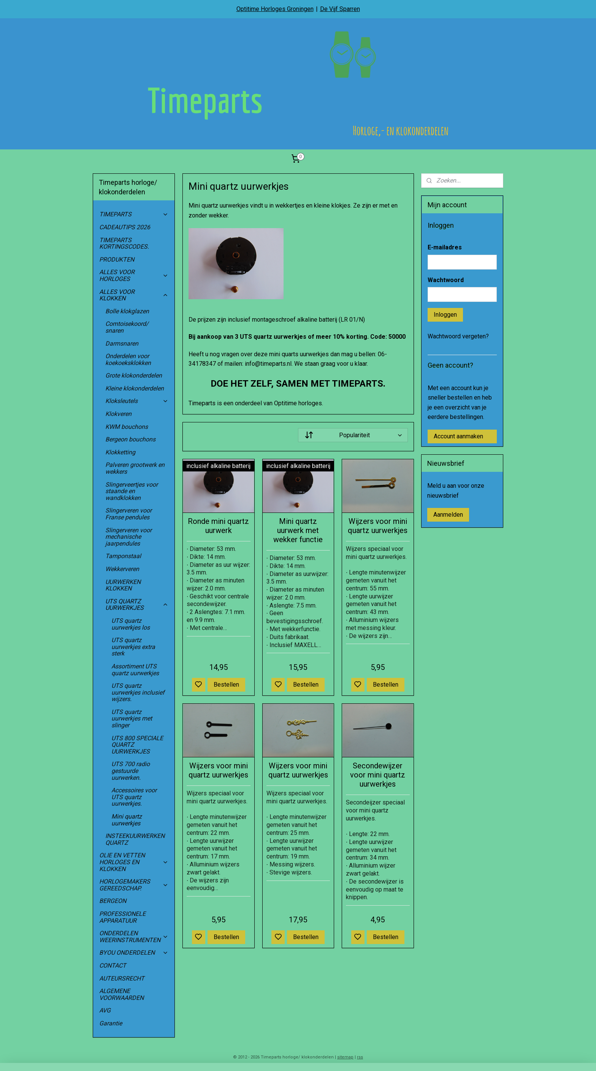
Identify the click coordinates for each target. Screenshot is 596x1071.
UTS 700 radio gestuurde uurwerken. (130, 770)
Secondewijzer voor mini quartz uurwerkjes (377, 775)
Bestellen (226, 684)
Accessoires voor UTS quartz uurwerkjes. (134, 797)
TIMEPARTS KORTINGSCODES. (124, 243)
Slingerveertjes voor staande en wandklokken (131, 491)
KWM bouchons (126, 426)
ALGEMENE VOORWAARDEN (121, 994)
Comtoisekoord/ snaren (127, 327)
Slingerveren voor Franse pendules (128, 514)
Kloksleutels (136, 401)
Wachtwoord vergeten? (458, 336)
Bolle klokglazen (127, 311)
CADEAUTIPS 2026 (124, 227)
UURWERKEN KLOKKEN (123, 585)
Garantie (110, 1023)
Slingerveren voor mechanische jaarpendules (128, 537)
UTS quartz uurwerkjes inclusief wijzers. (138, 692)
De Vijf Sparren (340, 9)
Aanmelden (448, 514)
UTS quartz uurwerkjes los (130, 624)
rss (360, 1057)
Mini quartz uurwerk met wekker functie (298, 530)
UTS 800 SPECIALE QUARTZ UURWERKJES (137, 745)
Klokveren (118, 413)
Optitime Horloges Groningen (275, 9)
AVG (105, 1010)
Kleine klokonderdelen (134, 388)
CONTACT (112, 965)
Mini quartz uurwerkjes (126, 820)
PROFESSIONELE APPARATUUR (122, 917)
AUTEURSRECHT (121, 978)
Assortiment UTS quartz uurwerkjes (135, 670)
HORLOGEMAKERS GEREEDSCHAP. (133, 885)
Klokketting (120, 452)
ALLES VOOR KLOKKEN (133, 295)
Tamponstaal (123, 556)
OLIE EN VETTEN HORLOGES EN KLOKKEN (133, 862)
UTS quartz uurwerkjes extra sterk (133, 646)
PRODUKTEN (116, 259)
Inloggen (445, 314)
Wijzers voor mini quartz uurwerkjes (377, 526)
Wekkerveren (122, 569)
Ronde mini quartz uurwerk (218, 526)
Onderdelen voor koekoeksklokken (128, 359)
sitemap (345, 1057)
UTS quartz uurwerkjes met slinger (131, 718)
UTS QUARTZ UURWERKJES (136, 605)
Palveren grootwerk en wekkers (135, 468)
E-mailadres (445, 247)
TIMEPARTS (133, 214)
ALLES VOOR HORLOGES (133, 275)
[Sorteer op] (352, 435)
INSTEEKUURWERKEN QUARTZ (135, 839)
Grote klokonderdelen (133, 375)
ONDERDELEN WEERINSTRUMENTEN (133, 937)
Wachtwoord (446, 280)
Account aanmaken (458, 436)
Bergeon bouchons (130, 439)
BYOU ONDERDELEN (133, 952)
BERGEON (112, 900)
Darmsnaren (121, 343)
